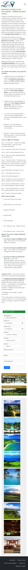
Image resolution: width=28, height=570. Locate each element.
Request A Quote (20, 566)
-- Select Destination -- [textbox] (11, 317)
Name (5, 355)
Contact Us (22, 563)
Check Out (7, 326)
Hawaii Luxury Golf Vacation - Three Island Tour (13, 11)
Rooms (6, 344)
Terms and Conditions (10, 563)
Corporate (12, 560)
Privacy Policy (21, 560)
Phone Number (8, 349)
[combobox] (14, 318)
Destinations (7, 315)
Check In (6, 320)
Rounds (6, 338)
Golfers (6, 332)
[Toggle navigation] (25, 4)
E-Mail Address (8, 361)
